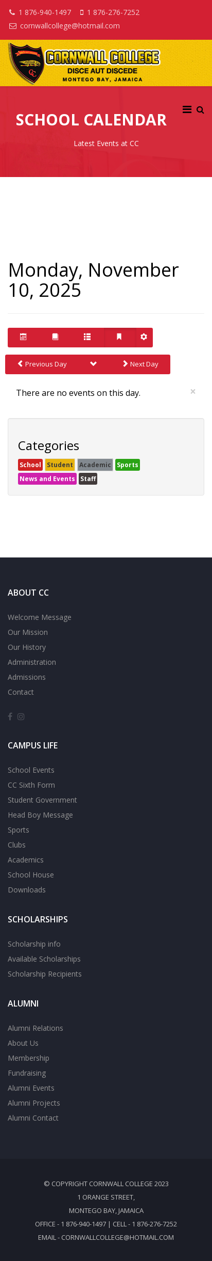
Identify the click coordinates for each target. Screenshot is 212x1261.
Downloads (27, 890)
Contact (21, 692)
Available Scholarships (44, 959)
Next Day (140, 364)
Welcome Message (40, 617)
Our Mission (28, 632)
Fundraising (27, 1073)
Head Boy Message (40, 815)
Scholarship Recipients (45, 974)
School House (31, 875)
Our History (27, 647)
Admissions (27, 677)
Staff (88, 478)
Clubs (17, 845)
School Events (31, 770)
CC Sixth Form (31, 785)
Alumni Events (31, 1088)
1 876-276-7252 (113, 12)
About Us (23, 1043)
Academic (95, 464)
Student (60, 464)
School (30, 464)
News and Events (47, 478)
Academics (26, 860)
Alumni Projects (34, 1103)
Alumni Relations (35, 1028)
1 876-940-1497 (45, 12)
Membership (28, 1058)
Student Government (42, 800)
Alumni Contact (33, 1118)
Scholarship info (34, 944)
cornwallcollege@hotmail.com (70, 25)
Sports (127, 464)
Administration (32, 662)
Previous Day (42, 364)
